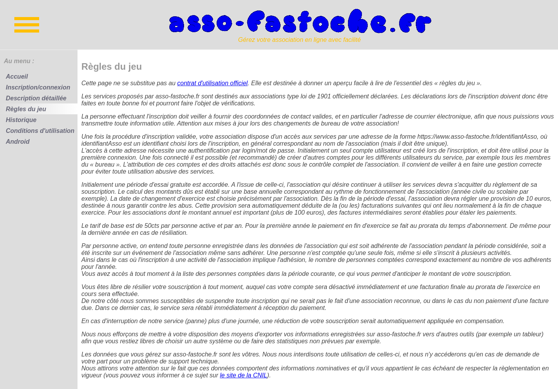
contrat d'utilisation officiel (212, 83)
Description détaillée (36, 98)
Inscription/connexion (38, 87)
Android (17, 141)
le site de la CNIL (243, 375)
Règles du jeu (26, 109)
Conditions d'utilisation (40, 130)
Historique (21, 120)
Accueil (17, 76)
